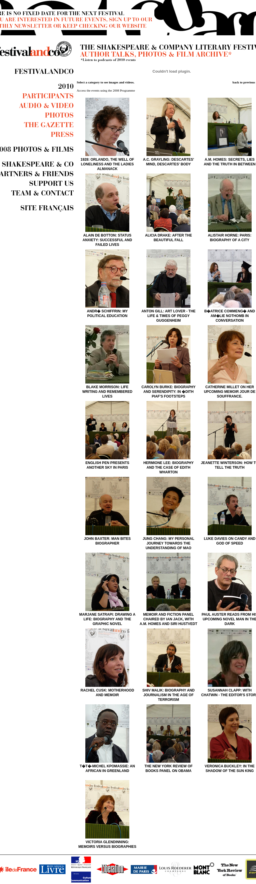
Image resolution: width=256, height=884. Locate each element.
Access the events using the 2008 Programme (106, 90)
